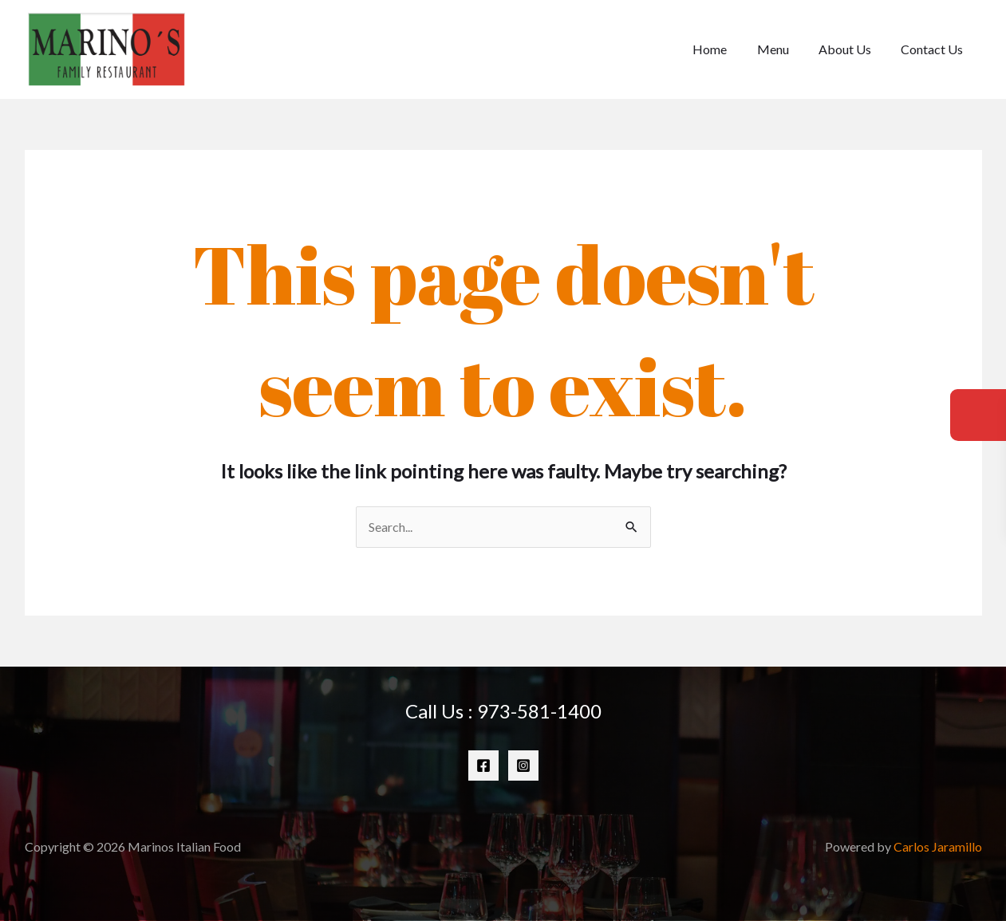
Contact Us (934, 49)
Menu (783, 49)
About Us (851, 49)
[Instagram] (523, 765)
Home (725, 49)
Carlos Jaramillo (938, 846)
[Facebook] (483, 765)
